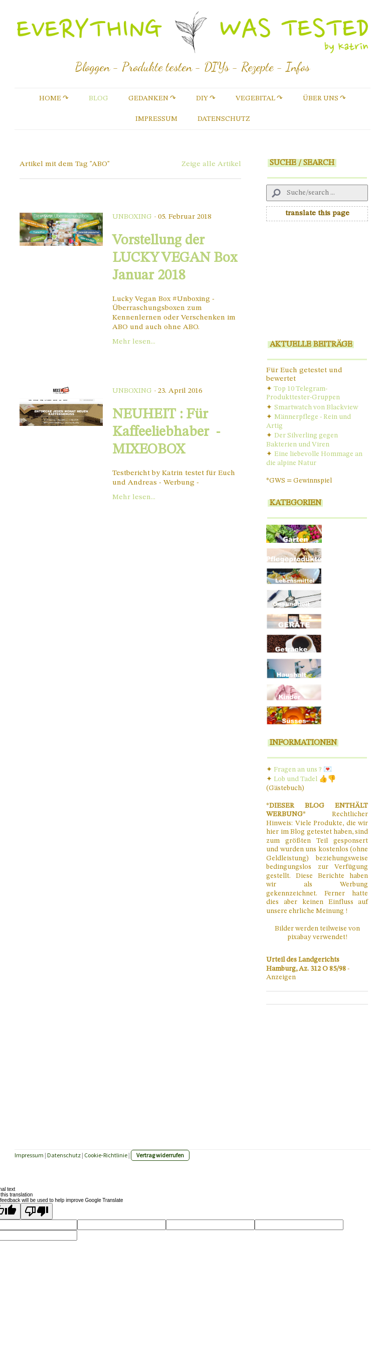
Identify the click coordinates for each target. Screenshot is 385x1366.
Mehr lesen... (133, 342)
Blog (98, 98)
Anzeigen (281, 977)
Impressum (156, 118)
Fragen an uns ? (298, 769)
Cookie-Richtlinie (105, 1155)
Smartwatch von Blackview (316, 407)
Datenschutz (224, 118)
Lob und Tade (294, 779)
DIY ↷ (206, 98)
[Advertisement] (317, 284)
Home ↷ (54, 98)
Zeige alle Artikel (211, 164)
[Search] (317, 193)
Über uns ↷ (324, 98)
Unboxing (132, 217)
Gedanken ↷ (152, 98)
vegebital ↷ (259, 98)
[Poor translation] (37, 1211)
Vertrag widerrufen (160, 1155)
